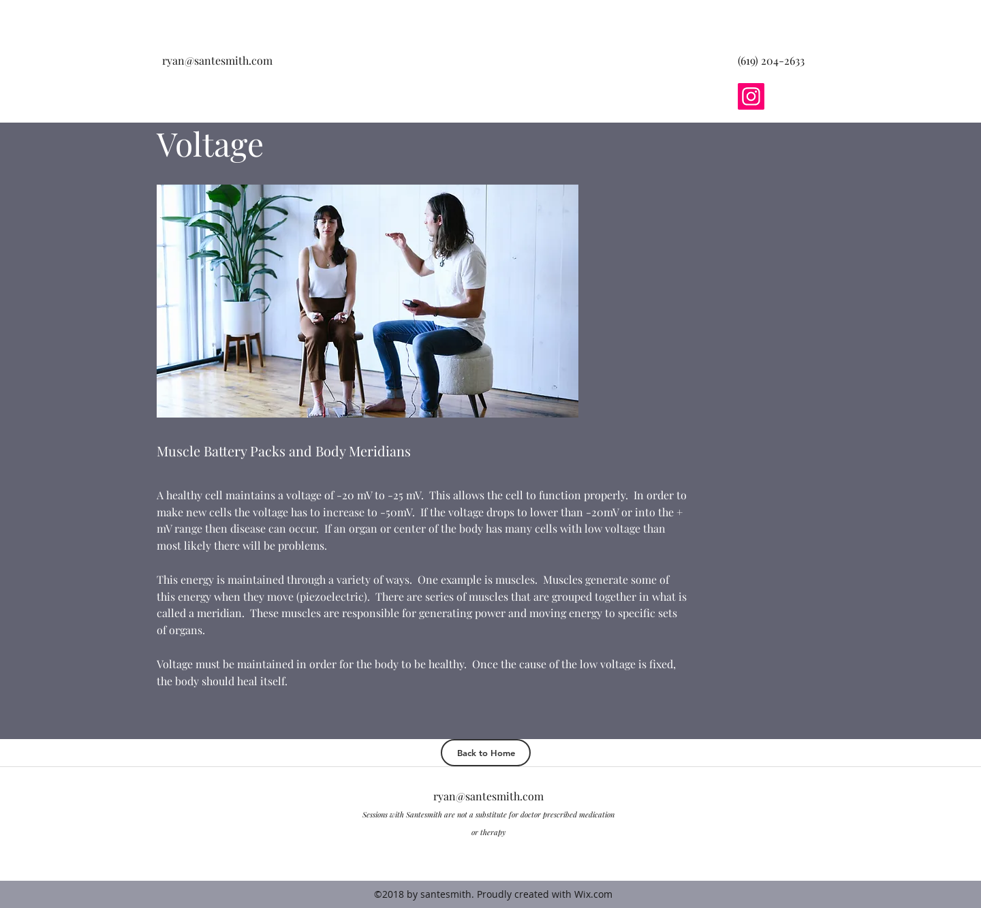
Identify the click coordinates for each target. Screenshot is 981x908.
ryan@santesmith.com (217, 60)
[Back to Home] (486, 752)
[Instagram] (751, 96)
